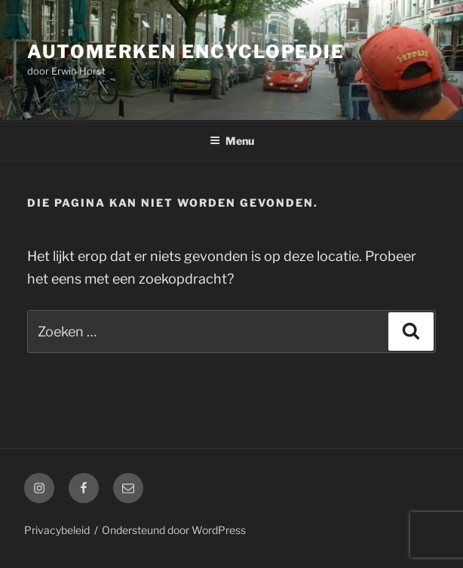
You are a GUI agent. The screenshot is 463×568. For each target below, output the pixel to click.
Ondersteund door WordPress (174, 529)
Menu (232, 140)
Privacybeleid (57, 529)
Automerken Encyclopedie (186, 52)
